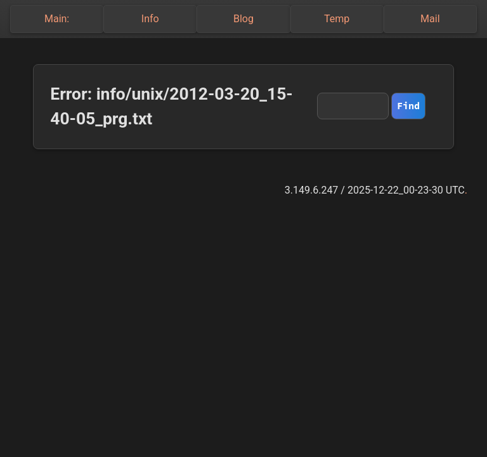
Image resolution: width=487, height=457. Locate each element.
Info (150, 19)
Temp (336, 19)
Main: (56, 19)
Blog (243, 19)
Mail (429, 19)
